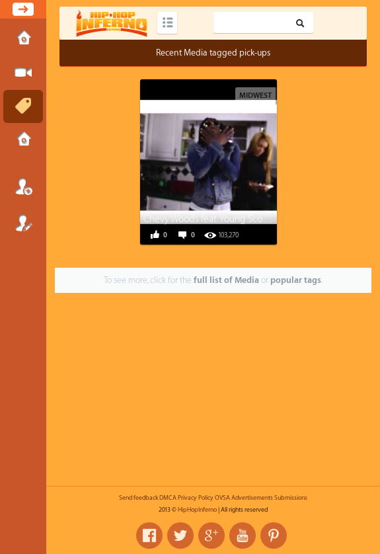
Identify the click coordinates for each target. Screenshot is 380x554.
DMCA (167, 498)
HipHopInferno (197, 509)
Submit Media (23, 72)
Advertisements (252, 498)
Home (23, 39)
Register (23, 222)
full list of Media (226, 280)
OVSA (222, 498)
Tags (23, 106)
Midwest (255, 95)
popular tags (295, 280)
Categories (167, 23)
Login (23, 186)
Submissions (23, 140)
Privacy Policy (195, 498)
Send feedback (138, 498)
